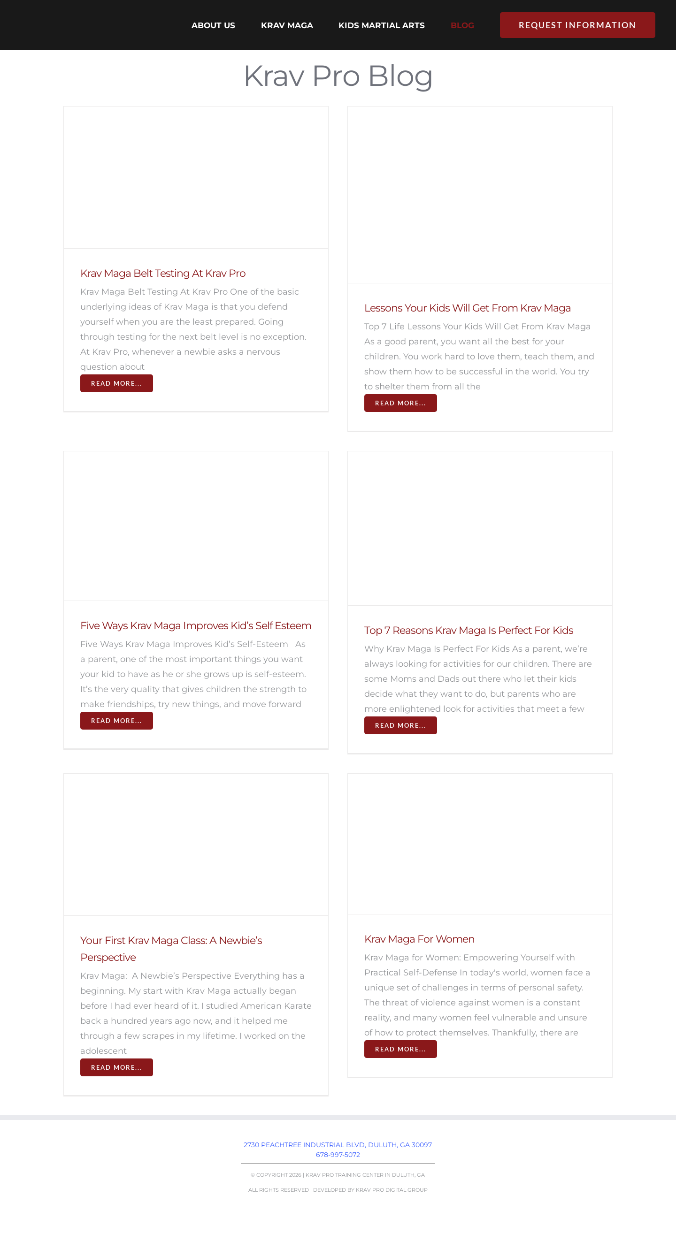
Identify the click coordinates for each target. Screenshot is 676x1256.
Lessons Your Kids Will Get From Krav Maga (467, 308)
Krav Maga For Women (419, 939)
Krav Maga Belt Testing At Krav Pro (163, 273)
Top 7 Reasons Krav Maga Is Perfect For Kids (468, 630)
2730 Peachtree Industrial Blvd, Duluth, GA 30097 (338, 1145)
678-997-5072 (338, 1154)
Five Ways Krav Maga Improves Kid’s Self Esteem (195, 625)
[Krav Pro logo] (77, 13)
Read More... (116, 383)
